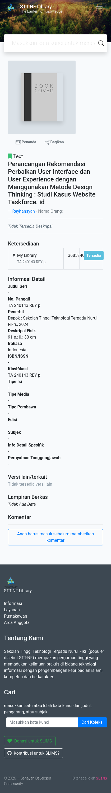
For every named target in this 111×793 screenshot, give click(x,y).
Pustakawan (15, 616)
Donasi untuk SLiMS (29, 741)
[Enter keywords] (42, 722)
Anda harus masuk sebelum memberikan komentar (55, 537)
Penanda (26, 142)
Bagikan (54, 142)
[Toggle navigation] (99, 8)
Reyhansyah (23, 211)
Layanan (12, 609)
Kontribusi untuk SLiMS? (33, 753)
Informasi (13, 603)
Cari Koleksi (92, 722)
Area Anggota (17, 622)
